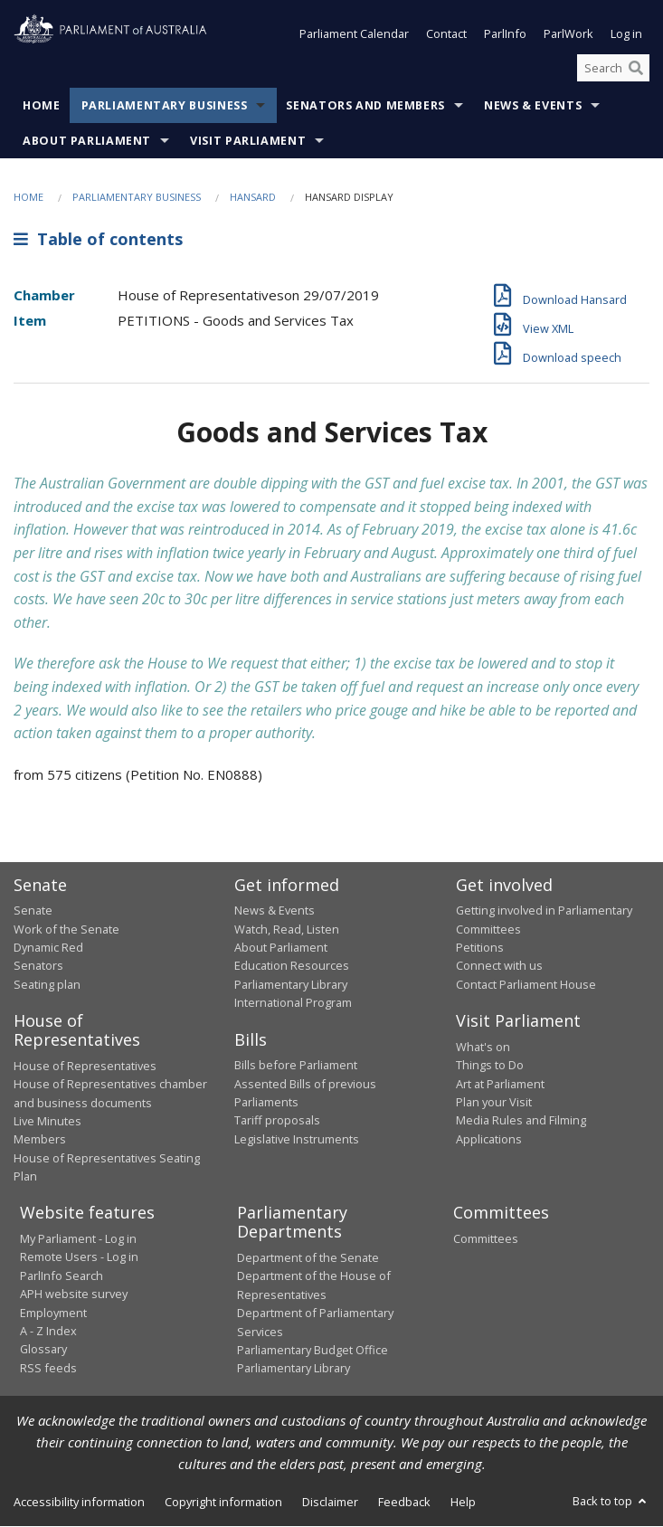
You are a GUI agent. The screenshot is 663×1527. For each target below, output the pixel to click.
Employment (53, 1312)
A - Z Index (48, 1331)
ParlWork (568, 34)
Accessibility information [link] (79, 1502)
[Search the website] (613, 67)
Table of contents (98, 239)
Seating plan (47, 984)
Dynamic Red (48, 948)
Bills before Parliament (295, 1066)
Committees (485, 1238)
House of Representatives (85, 1066)
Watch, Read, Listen (286, 929)
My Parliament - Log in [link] (78, 1238)
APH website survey (74, 1294)
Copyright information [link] (223, 1502)
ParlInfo (505, 34)
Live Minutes (47, 1121)
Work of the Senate (66, 929)
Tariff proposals (277, 1121)
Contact (446, 34)
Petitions (480, 948)
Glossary (43, 1350)
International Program (293, 1003)
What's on (483, 1047)
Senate (33, 911)
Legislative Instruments (296, 1139)
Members (40, 1140)
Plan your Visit (494, 1102)
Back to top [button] (611, 1501)
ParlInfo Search (61, 1275)
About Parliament (87, 141)
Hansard (253, 197)
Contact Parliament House (526, 984)
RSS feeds (48, 1368)
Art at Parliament (500, 1084)
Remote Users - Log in (79, 1257)
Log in (626, 34)
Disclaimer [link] (330, 1502)
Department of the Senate (308, 1257)
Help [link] (463, 1502)
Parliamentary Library (290, 984)
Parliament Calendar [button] (354, 34)
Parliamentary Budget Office (312, 1350)
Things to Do (490, 1066)
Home (42, 106)
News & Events (533, 106)
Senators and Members (365, 106)
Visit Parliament (248, 141)
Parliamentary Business (164, 106)
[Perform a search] (635, 67)
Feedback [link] (404, 1502)
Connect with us (499, 966)
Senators (38, 966)
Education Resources (291, 966)
